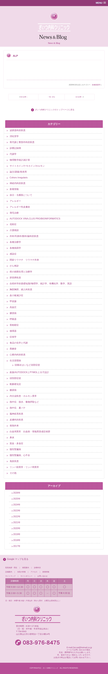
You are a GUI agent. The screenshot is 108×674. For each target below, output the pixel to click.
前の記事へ (23, 97)
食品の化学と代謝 (19, 343)
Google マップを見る (17, 559)
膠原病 (13, 313)
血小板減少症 (16, 295)
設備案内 (8, 572)
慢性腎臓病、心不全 (20, 455)
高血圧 (13, 307)
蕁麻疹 (13, 349)
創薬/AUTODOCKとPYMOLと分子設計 (29, 372)
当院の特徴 (22, 572)
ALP (15, 55)
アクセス (34, 572)
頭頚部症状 (15, 378)
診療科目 (37, 568)
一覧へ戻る (51, 97)
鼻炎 (12, 437)
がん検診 (14, 266)
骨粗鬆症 (14, 325)
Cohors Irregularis (19, 177)
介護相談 (14, 230)
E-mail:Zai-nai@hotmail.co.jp (79, 647)
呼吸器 (13, 319)
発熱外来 (14, 425)
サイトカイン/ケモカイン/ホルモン (27, 166)
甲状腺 (13, 301)
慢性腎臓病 (15, 449)
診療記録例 (15, 148)
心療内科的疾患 (17, 354)
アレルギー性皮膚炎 (20, 207)
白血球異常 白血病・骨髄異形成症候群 (30, 431)
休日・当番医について (21, 195)
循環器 (13, 331)
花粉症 (13, 224)
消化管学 (14, 136)
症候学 (13, 337)
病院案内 (25, 568)
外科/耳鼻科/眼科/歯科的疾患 (24, 236)
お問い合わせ (42, 576)
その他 (13, 473)
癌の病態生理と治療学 (21, 271)
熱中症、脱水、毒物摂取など (24, 402)
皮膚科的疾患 (16, 419)
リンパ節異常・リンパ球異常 (24, 467)
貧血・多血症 (16, 443)
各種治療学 (15, 242)
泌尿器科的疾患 (17, 130)
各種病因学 (96, 85)
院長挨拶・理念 (11, 568)
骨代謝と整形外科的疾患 (22, 142)
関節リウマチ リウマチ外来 (24, 260)
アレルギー (15, 201)
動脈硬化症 (15, 384)
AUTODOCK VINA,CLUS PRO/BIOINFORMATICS (35, 218)
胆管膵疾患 (15, 277)
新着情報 (14, 189)
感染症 (13, 254)
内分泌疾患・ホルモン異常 (23, 396)
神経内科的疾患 (17, 183)
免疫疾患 (14, 461)
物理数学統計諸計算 (20, 160)
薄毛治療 (14, 213)
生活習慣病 (15, 360)
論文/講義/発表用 (18, 172)
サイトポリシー (26, 576)
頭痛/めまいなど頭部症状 (27, 365)
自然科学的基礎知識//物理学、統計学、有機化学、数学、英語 (41, 283)
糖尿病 (13, 390)
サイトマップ (10, 576)
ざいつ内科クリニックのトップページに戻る (54, 110)
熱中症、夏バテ (17, 408)
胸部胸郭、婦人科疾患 (21, 289)
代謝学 (13, 154)
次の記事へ (79, 97)
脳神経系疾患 (16, 414)
